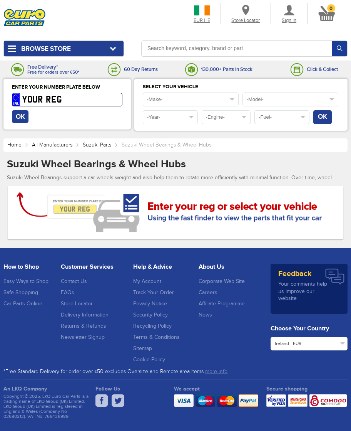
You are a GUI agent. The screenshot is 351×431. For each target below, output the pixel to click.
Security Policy (150, 315)
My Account (147, 281)
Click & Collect (322, 69)
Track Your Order (153, 292)
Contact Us (74, 281)
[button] (325, 12)
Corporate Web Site (222, 281)
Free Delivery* (42, 67)
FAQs (67, 292)
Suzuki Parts (97, 145)
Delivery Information (85, 315)
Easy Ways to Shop (25, 281)
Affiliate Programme (222, 303)
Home (14, 145)
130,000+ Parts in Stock (226, 69)
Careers (208, 292)
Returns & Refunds (83, 326)
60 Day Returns (141, 69)
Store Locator (77, 303)
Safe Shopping (20, 292)
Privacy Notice (150, 303)
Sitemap (142, 348)
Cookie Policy (149, 359)
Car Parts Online (22, 303)
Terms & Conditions (156, 337)
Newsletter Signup (83, 337)
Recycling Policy (152, 326)
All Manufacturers (52, 145)
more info (216, 371)
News (205, 315)
